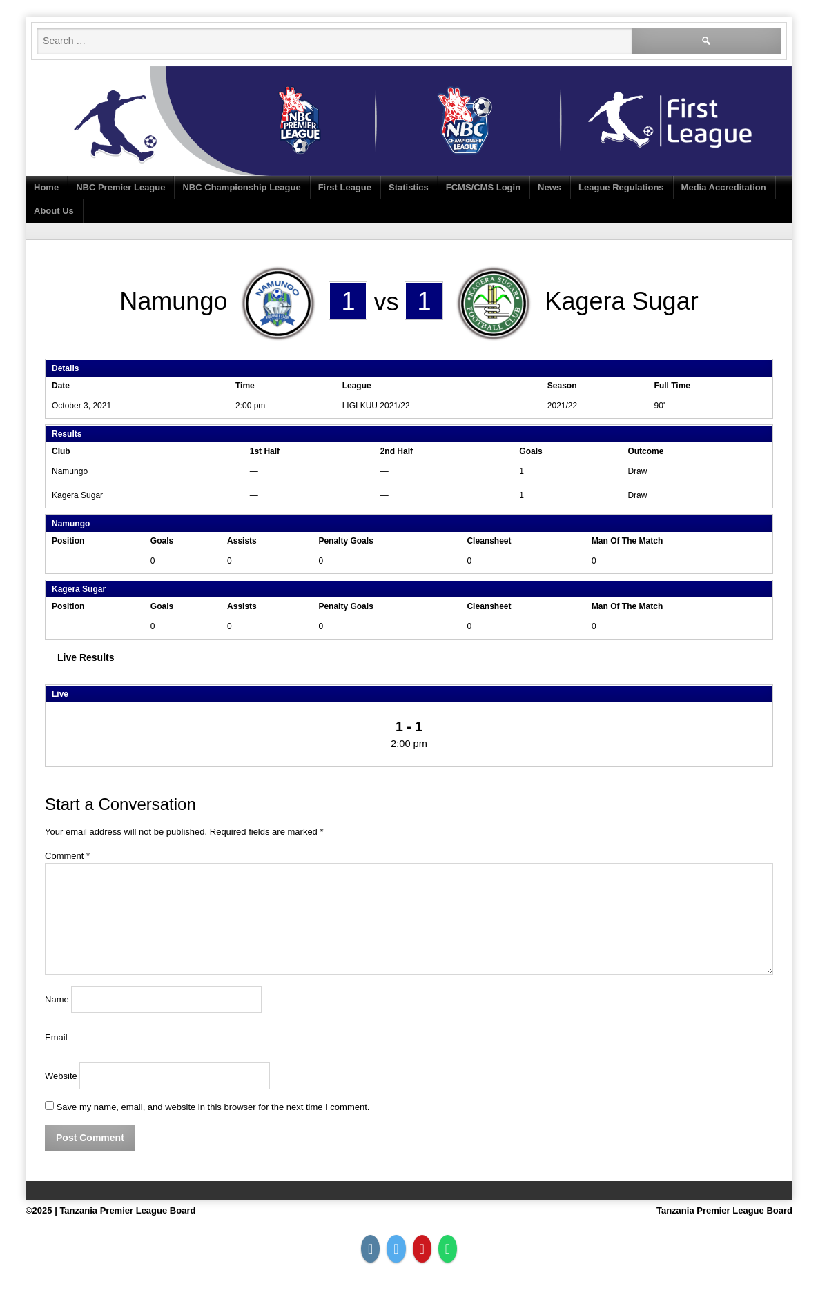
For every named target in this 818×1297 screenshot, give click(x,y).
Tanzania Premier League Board (724, 1210)
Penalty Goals (345, 541)
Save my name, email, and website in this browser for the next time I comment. (213, 1107)
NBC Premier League (120, 187)
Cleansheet (489, 541)
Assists (242, 541)
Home (46, 187)
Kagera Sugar (77, 495)
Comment (67, 856)
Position (68, 541)
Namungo (70, 471)
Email (56, 1038)
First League (344, 187)
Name (57, 999)
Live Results (85, 657)
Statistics (409, 187)
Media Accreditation (723, 187)
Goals (161, 541)
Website (61, 1076)
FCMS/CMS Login (483, 187)
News (549, 187)
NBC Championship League (241, 187)
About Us (54, 211)
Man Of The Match (627, 541)
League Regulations (621, 187)
